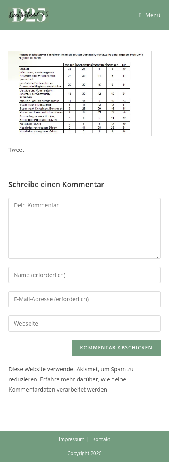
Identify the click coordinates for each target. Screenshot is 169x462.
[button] (28, 15)
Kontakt (101, 439)
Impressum (71, 439)
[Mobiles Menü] (150, 15)
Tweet (16, 149)
